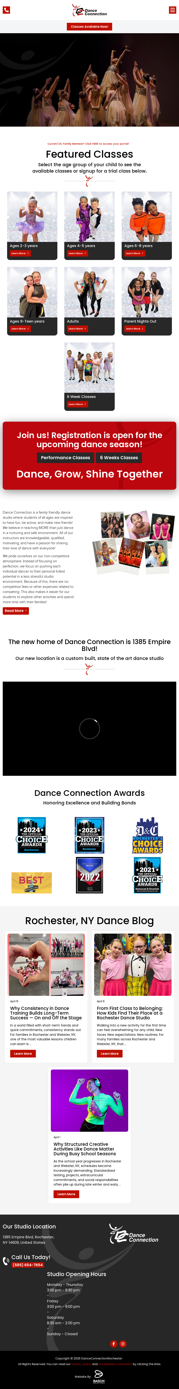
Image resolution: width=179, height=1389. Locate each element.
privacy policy (81, 1364)
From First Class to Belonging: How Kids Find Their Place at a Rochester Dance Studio (130, 1013)
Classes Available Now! (89, 26)
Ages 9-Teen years (27, 321)
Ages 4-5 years (81, 245)
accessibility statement (115, 1364)
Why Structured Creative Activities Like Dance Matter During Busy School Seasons (85, 1149)
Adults (73, 321)
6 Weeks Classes (119, 457)
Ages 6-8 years (138, 245)
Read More (14, 610)
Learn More (18, 253)
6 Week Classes (81, 396)
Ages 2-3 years (24, 245)
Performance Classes (65, 457)
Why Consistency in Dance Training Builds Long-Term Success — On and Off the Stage (46, 1013)
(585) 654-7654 (28, 1264)
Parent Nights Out (140, 321)
